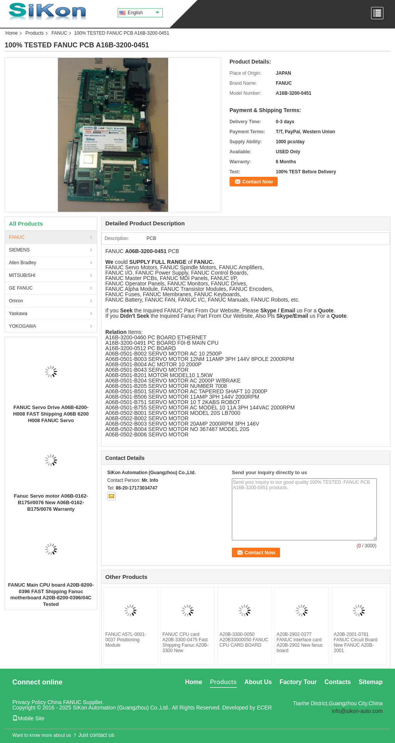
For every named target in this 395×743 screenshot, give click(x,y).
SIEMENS (19, 250)
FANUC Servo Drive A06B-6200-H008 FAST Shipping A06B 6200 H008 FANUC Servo (51, 413)
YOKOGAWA (22, 326)
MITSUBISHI (22, 275)
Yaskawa (18, 313)
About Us (258, 682)
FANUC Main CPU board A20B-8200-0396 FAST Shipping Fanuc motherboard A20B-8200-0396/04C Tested (51, 594)
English (143, 12)
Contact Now (257, 181)
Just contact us (96, 735)
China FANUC (64, 702)
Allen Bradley (22, 262)
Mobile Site (28, 718)
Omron (16, 301)
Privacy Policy (29, 702)
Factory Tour (298, 682)
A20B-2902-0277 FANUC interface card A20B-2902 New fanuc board (300, 642)
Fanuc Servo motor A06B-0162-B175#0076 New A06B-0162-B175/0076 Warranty (51, 502)
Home (11, 33)
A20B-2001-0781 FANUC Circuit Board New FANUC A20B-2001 (355, 642)
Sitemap (371, 682)
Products (34, 33)
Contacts (337, 682)
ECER (264, 707)
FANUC (59, 33)
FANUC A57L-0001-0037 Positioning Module (125, 640)
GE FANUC (20, 288)
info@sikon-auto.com (357, 711)
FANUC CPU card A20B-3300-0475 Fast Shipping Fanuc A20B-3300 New (185, 642)
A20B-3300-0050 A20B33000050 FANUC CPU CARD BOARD (243, 640)
